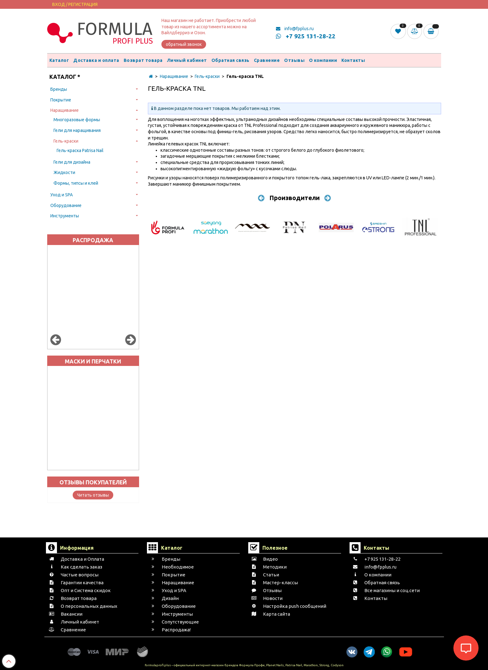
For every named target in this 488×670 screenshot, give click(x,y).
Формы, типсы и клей (75, 183)
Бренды (58, 89)
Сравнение (267, 60)
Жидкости (64, 172)
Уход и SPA (61, 194)
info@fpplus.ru (295, 28)
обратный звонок (184, 44)
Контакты (353, 60)
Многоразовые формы (76, 119)
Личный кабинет (187, 60)
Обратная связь (230, 60)
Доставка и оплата (96, 60)
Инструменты (64, 215)
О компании (323, 60)
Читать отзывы (93, 495)
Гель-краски (65, 141)
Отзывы (294, 60)
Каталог (59, 60)
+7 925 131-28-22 (305, 36)
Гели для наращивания (77, 130)
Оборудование (65, 205)
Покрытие (60, 99)
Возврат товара (143, 60)
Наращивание (64, 110)
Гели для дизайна (71, 162)
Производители (294, 197)
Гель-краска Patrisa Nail (80, 150)
